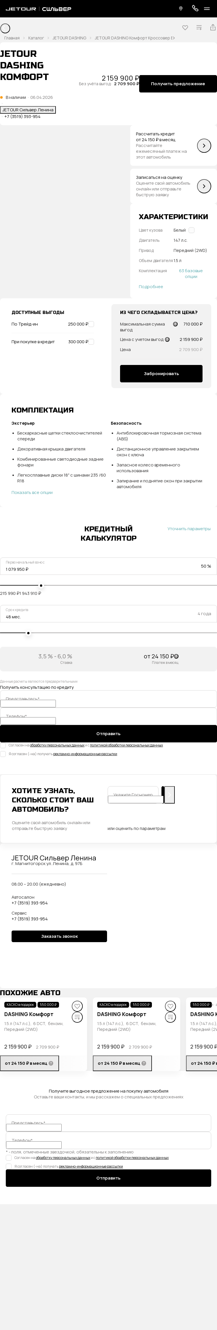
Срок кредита (17, 610)
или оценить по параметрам (136, 828)
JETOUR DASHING (69, 38)
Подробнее (151, 287)
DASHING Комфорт (29, 1014)
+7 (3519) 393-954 (22, 116)
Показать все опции (32, 492)
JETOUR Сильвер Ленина (28, 110)
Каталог (36, 38)
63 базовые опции (191, 273)
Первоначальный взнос (25, 562)
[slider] (41, 585)
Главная (12, 38)
